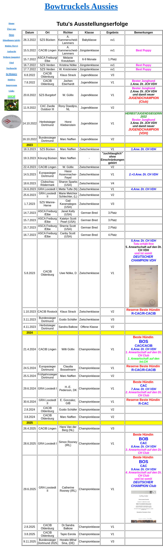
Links (11, 91)
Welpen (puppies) (11, 57)
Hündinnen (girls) (11, 40)
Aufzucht (11, 51)
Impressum (11, 85)
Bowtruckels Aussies (81, 6)
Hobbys (11, 79)
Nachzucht (11, 68)
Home (11, 23)
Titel (11, 62)
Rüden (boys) (11, 46)
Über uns (11, 29)
